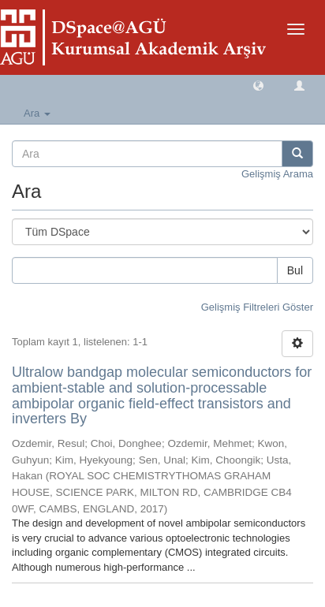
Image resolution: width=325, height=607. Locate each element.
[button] (258, 85)
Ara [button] (37, 113)
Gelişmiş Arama (277, 174)
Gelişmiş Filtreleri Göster (257, 307)
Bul (295, 270)
